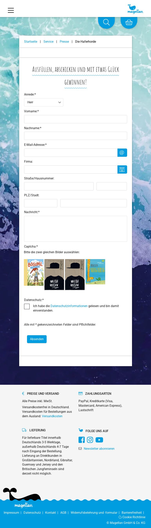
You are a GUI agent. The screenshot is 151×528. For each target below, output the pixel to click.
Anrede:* (30, 94)
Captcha (31, 246)
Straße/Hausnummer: (39, 178)
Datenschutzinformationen (69, 306)
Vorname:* (31, 111)
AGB (65, 512)
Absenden (37, 339)
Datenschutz (34, 512)
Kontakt (52, 512)
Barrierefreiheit (133, 512)
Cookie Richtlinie (132, 517)
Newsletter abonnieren (99, 449)
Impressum (14, 512)
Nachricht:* (32, 212)
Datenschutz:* (34, 300)
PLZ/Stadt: (31, 195)
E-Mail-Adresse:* (35, 145)
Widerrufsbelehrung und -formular (96, 512)
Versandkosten (52, 416)
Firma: (28, 161)
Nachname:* (32, 128)
